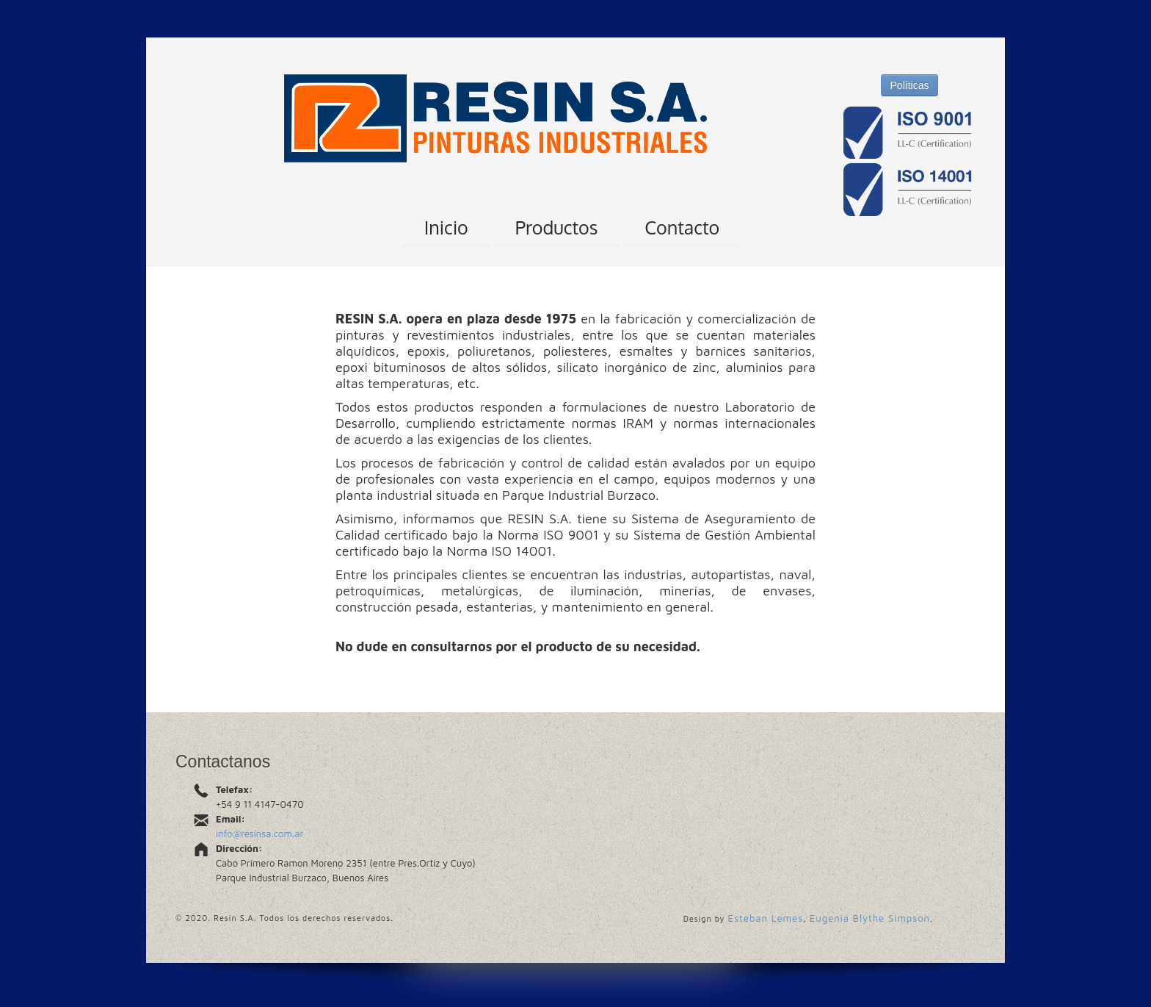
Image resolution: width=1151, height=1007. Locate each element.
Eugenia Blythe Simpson (870, 918)
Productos (556, 227)
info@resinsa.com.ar (259, 833)
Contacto (682, 227)
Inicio (446, 227)
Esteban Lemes (766, 918)
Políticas (909, 85)
